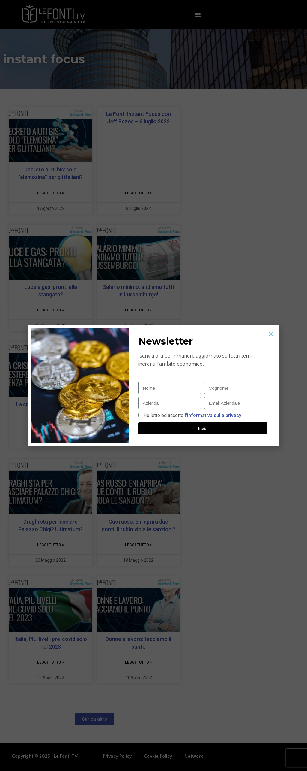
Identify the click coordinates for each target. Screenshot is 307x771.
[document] (153, 385)
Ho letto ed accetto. (192, 415)
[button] (270, 334)
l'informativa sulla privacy (212, 415)
